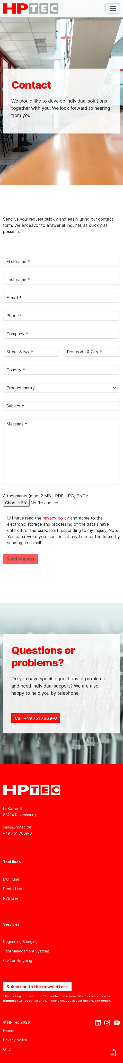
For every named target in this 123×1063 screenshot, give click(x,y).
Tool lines (12, 862)
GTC (7, 1049)
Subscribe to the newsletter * (37, 986)
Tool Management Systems (26, 951)
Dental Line (12, 888)
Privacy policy (15, 1040)
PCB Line (10, 898)
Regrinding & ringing (20, 941)
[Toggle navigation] (113, 8)
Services (11, 924)
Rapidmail (10, 1000)
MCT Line (11, 879)
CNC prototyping (17, 960)
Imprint (8, 1030)
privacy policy (57, 518)
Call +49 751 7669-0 (36, 718)
